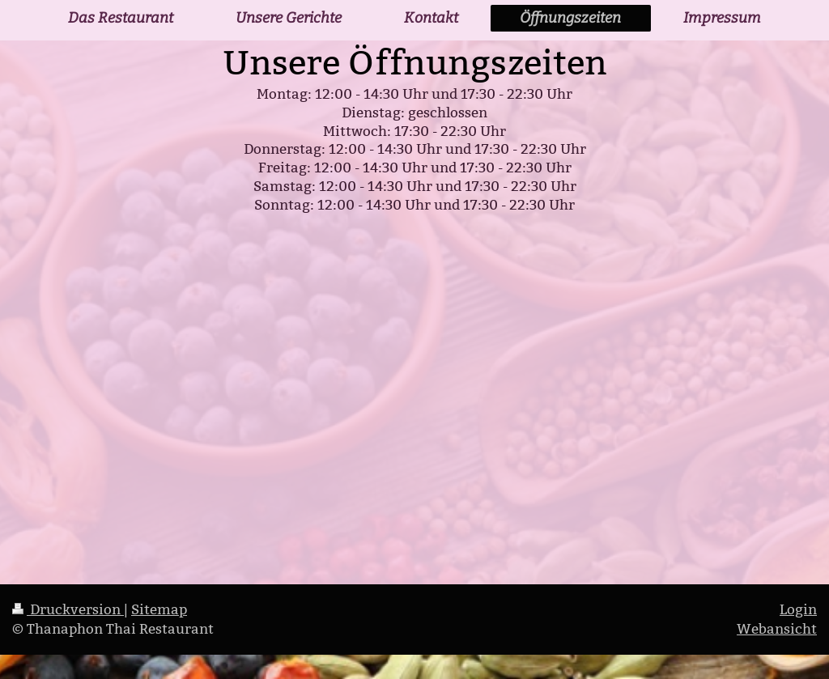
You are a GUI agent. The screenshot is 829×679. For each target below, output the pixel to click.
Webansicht (777, 629)
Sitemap (159, 609)
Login (798, 609)
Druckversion (68, 609)
